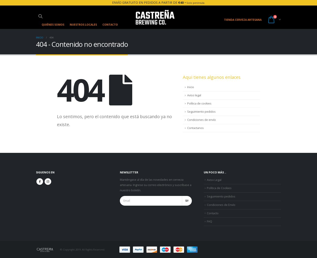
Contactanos (195, 128)
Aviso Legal (214, 180)
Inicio (190, 87)
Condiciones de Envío (221, 205)
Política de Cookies (219, 188)
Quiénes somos (53, 25)
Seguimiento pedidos (201, 112)
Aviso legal (194, 95)
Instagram (48, 181)
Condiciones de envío (201, 120)
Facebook (39, 181)
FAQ (209, 221)
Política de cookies (199, 103)
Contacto (110, 25)
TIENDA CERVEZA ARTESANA (243, 20)
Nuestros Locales (83, 25)
